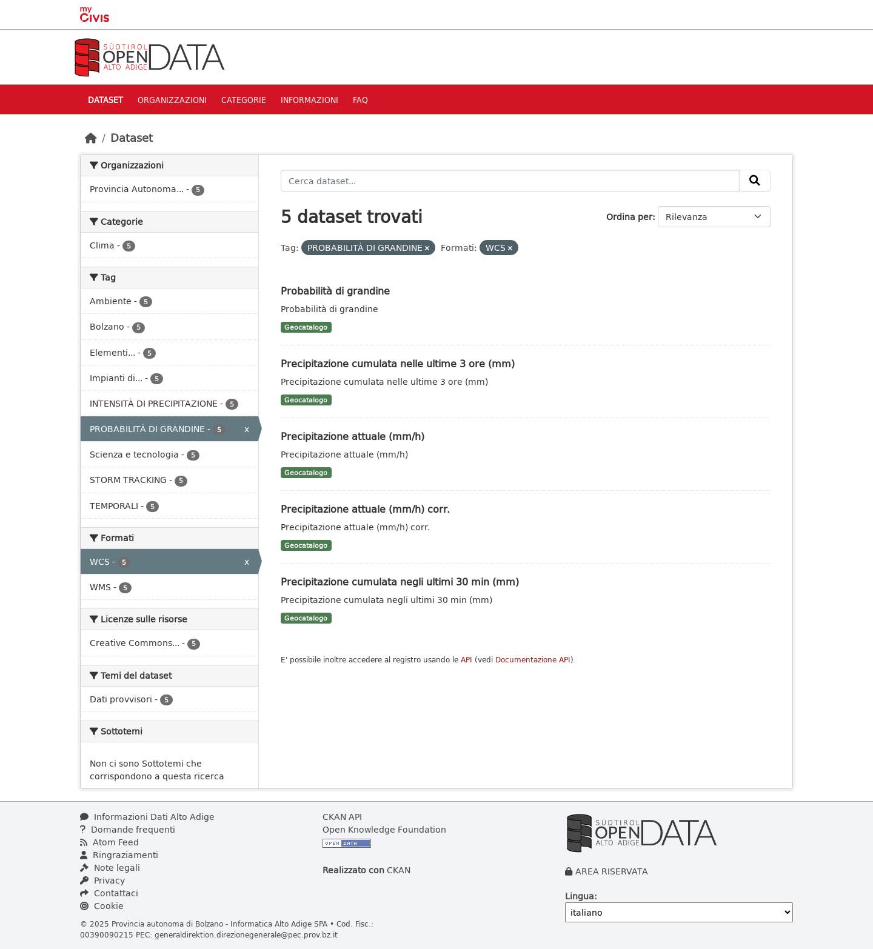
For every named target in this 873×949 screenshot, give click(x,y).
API (466, 659)
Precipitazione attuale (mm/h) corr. (365, 508)
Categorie (243, 99)
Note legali (110, 867)
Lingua (579, 896)
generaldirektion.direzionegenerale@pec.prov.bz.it (246, 934)
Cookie (102, 905)
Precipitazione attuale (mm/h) (352, 436)
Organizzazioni (172, 99)
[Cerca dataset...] (510, 180)
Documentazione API (532, 659)
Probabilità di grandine (335, 290)
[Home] (91, 137)
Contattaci (109, 893)
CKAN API (342, 816)
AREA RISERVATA (611, 871)
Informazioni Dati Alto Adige (147, 816)
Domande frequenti (127, 829)
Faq (360, 99)
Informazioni (309, 99)
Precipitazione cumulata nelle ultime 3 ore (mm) (398, 363)
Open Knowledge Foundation (384, 829)
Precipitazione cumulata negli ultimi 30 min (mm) (400, 581)
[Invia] (755, 180)
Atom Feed (109, 842)
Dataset (105, 99)
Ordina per (629, 216)
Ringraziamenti (119, 854)
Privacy (102, 880)
